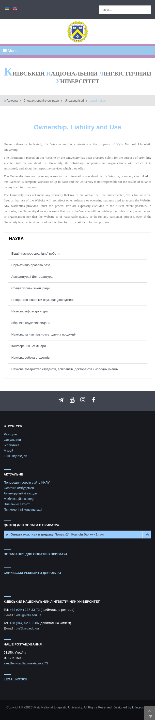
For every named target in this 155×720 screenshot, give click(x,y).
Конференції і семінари (28, 346)
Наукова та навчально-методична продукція (44, 334)
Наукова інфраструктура (29, 311)
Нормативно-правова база (30, 265)
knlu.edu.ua (140, 707)
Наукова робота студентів (30, 357)
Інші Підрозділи (15, 456)
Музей (8, 450)
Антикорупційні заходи (20, 493)
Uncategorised (74, 100)
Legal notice (16, 679)
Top (149, 712)
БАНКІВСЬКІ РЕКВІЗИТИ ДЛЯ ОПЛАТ (33, 573)
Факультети (12, 440)
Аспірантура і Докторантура (31, 276)
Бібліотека (11, 445)
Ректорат (10, 434)
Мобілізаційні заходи (19, 499)
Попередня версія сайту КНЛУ (27, 482)
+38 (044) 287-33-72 (25, 610)
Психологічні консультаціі (23, 509)
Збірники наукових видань (30, 323)
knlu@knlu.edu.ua (28, 615)
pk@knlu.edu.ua (27, 628)
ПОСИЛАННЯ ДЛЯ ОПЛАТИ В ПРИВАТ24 (35, 554)
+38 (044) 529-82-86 (25, 623)
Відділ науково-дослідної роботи (35, 253)
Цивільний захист (17, 504)
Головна (12, 100)
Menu (10, 50)
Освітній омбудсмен (19, 488)
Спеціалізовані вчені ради (41, 100)
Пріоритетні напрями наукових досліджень (42, 300)
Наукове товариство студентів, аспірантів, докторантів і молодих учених (64, 369)
